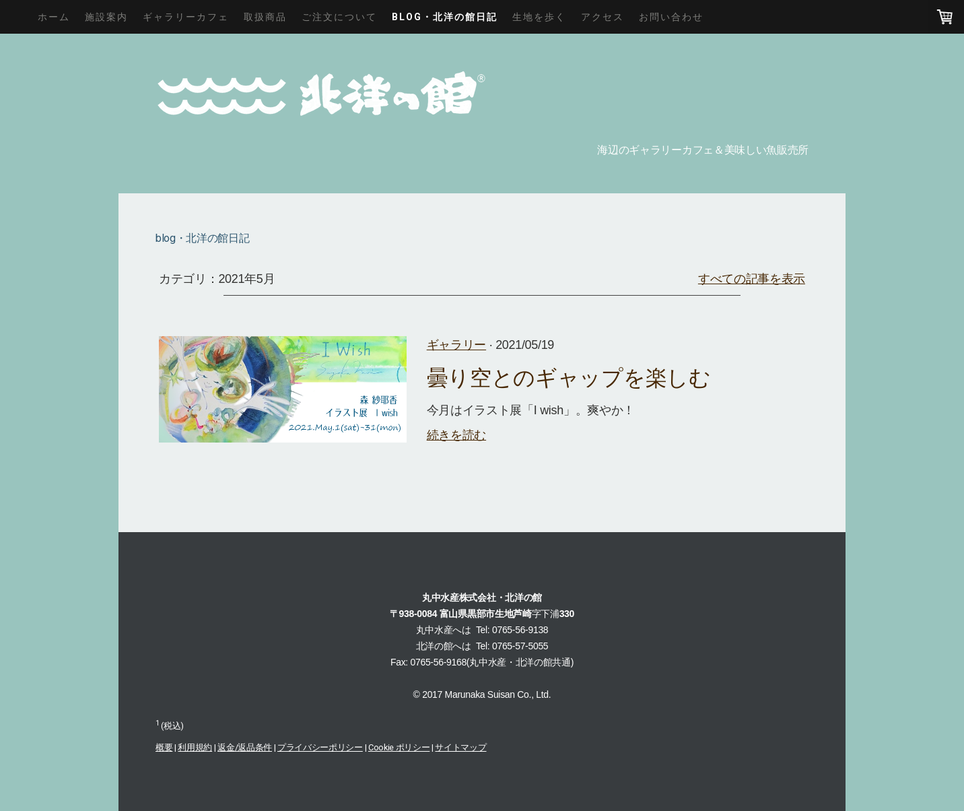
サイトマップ (460, 747)
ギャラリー (456, 345)
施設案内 (106, 16)
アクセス (602, 16)
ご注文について (339, 16)
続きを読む (456, 435)
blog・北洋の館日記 (444, 16)
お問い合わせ (671, 16)
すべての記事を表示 (751, 279)
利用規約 (195, 747)
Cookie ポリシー (398, 747)
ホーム (54, 16)
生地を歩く (539, 16)
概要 (164, 747)
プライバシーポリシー (320, 747)
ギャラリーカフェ (186, 16)
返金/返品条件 (244, 747)
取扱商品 (265, 16)
